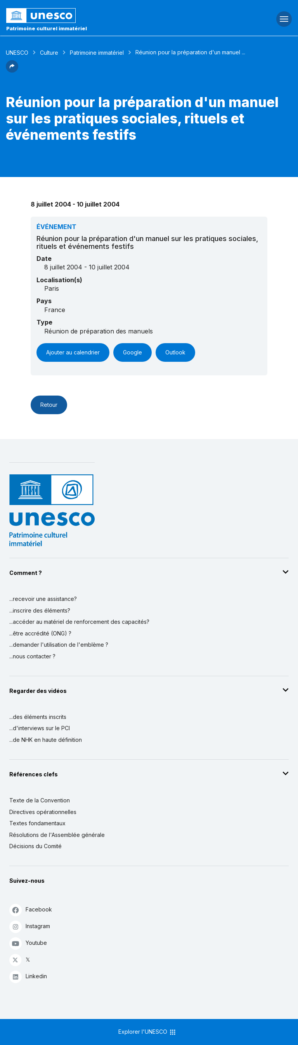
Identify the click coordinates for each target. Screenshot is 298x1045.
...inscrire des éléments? (39, 610)
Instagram (29, 926)
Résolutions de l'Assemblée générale (57, 834)
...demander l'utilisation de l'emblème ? (58, 644)
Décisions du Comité (35, 846)
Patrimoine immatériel (97, 52)
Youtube (28, 943)
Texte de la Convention (39, 800)
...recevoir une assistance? (43, 598)
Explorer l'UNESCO (147, 1032)
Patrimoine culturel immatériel (46, 28)
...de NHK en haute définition (45, 739)
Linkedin (28, 976)
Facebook (30, 910)
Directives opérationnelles (42, 812)
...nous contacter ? (32, 656)
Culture (49, 52)
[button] (12, 70)
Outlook (175, 352)
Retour (48, 404)
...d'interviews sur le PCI (39, 728)
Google (132, 352)
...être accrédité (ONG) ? (40, 633)
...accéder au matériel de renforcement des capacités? (79, 621)
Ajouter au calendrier (73, 352)
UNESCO (17, 52)
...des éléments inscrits (37, 716)
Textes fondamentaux (37, 823)
